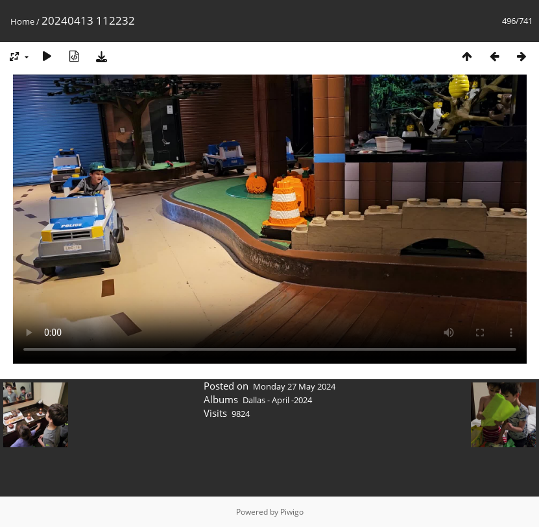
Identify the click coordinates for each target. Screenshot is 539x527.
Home (22, 21)
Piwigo (292, 511)
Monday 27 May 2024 (294, 386)
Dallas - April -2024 (277, 400)
